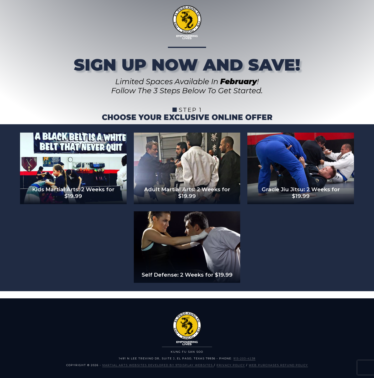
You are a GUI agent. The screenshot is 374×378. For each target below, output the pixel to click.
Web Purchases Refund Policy (278, 365)
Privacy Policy (231, 365)
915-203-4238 (244, 358)
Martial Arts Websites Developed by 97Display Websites (158, 365)
